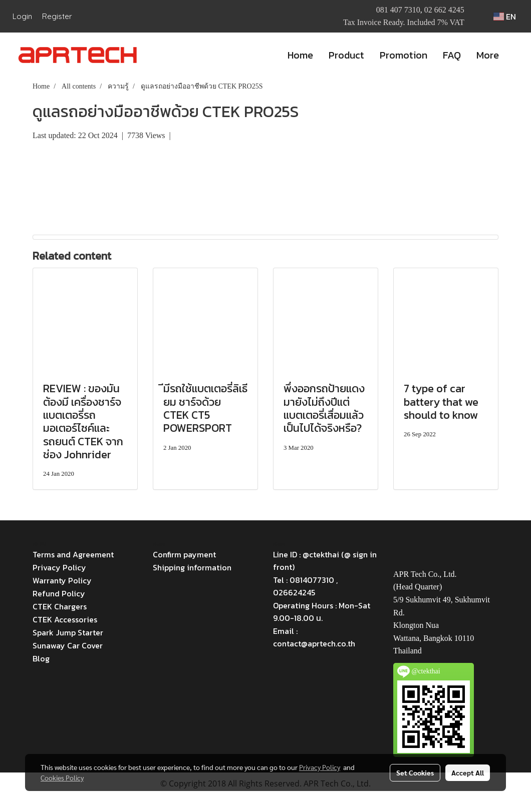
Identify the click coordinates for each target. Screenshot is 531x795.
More (487, 55)
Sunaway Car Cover (68, 645)
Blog (41, 658)
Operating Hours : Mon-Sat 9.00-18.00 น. (321, 611)
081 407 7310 (398, 10)
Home (300, 55)
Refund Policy (59, 593)
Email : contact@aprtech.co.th (314, 637)
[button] (515, 55)
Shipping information (192, 567)
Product (346, 55)
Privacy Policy (59, 567)
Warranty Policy (62, 580)
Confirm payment (184, 554)
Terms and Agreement (73, 554)
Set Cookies (415, 772)
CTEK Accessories (65, 619)
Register (57, 16)
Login (22, 16)
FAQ (452, 55)
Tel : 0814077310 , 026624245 (305, 586)
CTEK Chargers (60, 606)
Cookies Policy (62, 777)
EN (504, 17)
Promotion (403, 55)
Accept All (467, 772)
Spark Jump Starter (68, 632)
